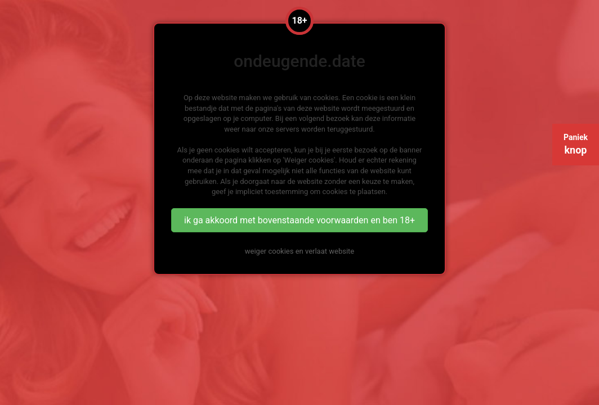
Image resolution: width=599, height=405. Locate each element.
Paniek (576, 144)
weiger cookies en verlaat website (299, 251)
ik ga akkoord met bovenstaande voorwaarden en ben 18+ (299, 220)
